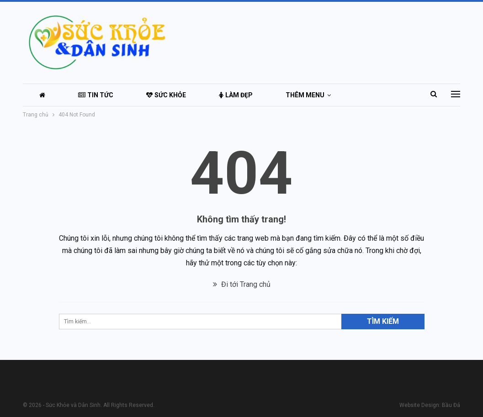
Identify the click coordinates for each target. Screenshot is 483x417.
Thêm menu (305, 95)
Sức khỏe (166, 95)
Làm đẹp (236, 95)
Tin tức (95, 95)
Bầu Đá (451, 405)
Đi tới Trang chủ (242, 284)
